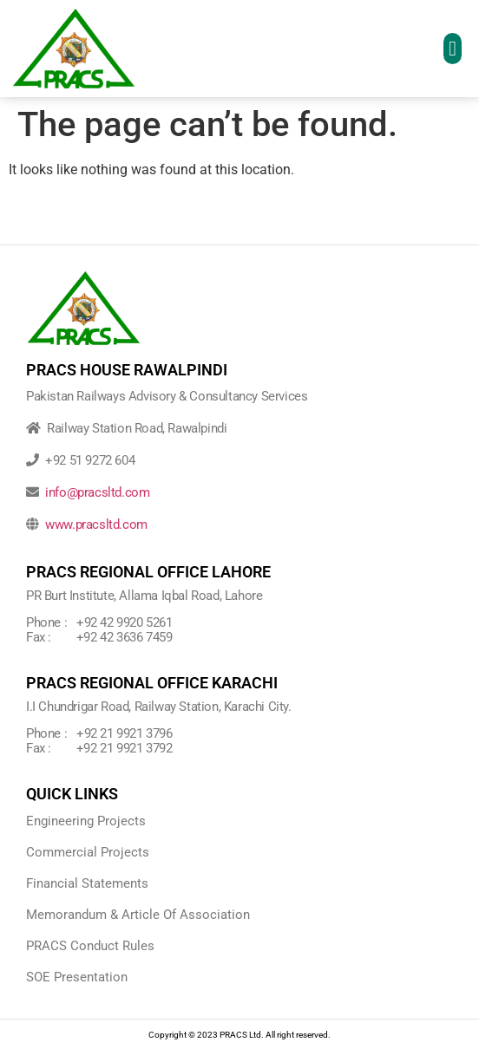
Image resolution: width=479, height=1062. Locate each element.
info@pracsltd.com (97, 492)
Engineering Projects (86, 821)
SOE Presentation (77, 977)
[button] (452, 48)
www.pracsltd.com (96, 524)
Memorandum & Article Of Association (138, 914)
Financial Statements (87, 883)
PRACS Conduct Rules (90, 946)
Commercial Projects (87, 852)
